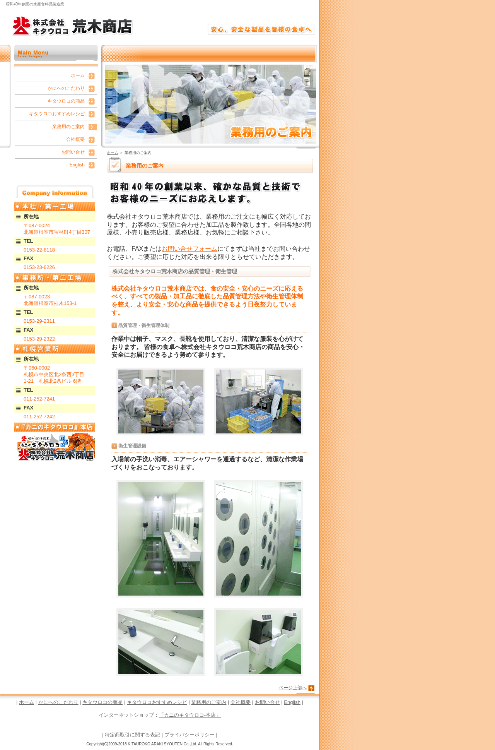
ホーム (112, 153)
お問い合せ (73, 152)
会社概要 (75, 139)
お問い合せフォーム (189, 248)
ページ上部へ (293, 687)
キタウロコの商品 (66, 101)
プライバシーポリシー (189, 735)
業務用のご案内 (68, 126)
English (77, 165)
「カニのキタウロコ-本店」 (190, 715)
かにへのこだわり (66, 88)
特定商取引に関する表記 (132, 735)
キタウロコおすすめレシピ (57, 113)
